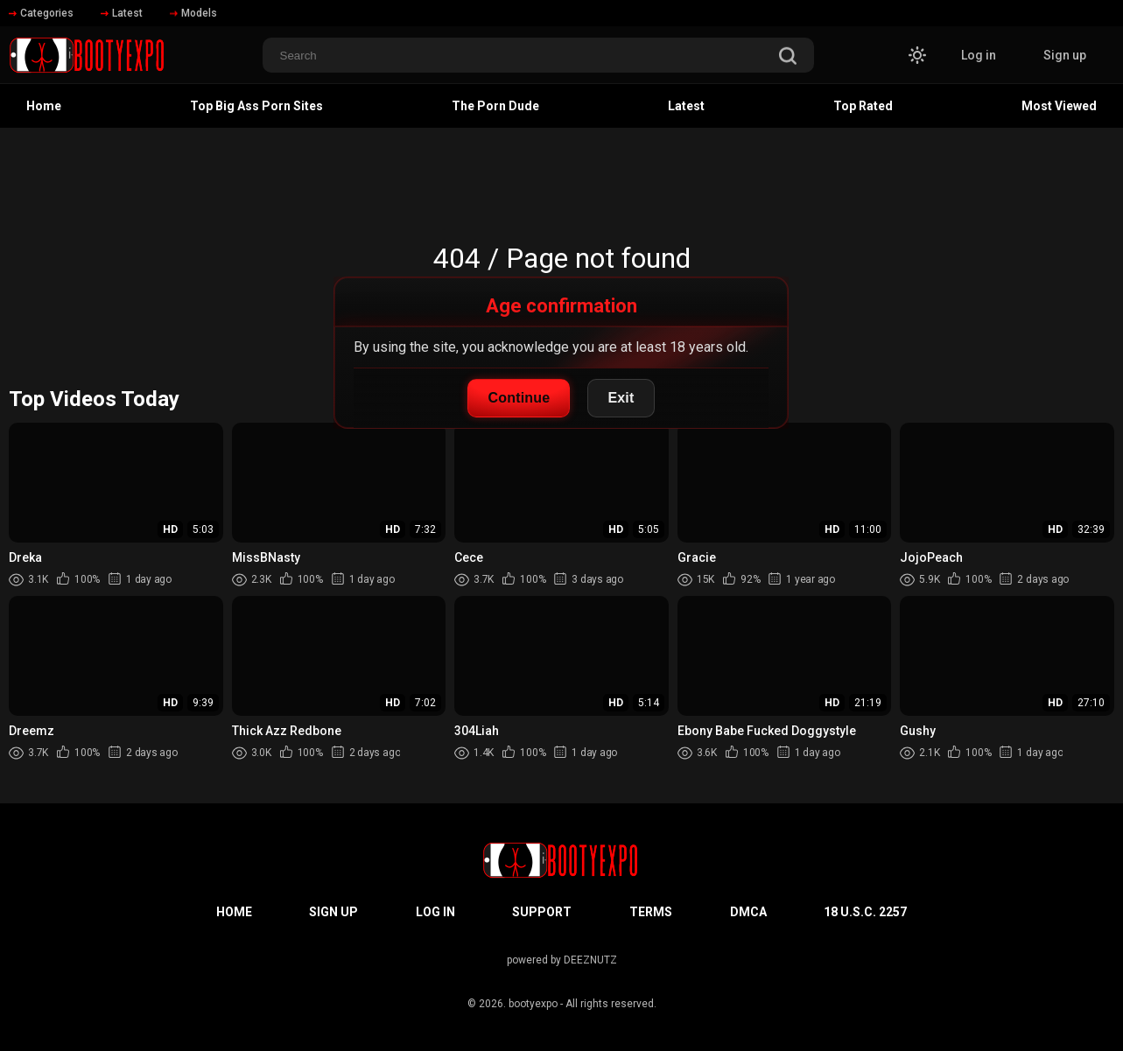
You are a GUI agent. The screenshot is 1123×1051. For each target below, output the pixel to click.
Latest (122, 13)
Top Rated (863, 106)
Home (43, 106)
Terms (650, 912)
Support (542, 912)
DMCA (748, 912)
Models (193, 13)
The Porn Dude (495, 106)
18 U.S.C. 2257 (865, 912)
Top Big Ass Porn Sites (256, 106)
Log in (978, 55)
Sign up (1064, 55)
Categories (41, 13)
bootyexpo (533, 1004)
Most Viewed (1059, 106)
